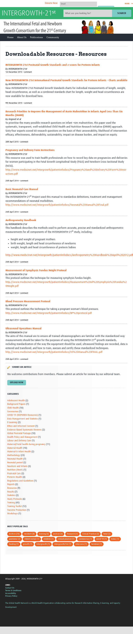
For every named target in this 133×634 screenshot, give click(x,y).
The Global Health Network (28, 3)
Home (10, 37)
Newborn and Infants (17, 466)
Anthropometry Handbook (20, 220)
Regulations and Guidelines (20, 481)
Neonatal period (15, 462)
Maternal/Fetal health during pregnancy (26, 444)
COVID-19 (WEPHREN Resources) (22, 415)
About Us (21, 37)
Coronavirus (12, 411)
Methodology (13, 455)
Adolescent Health (16, 400)
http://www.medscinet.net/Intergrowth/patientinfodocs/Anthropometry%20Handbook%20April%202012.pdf (69, 255)
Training (11, 502)
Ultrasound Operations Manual (23, 328)
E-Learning (12, 422)
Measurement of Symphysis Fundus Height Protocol (35, 270)
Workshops (12, 513)
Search (121, 13)
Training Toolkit (14, 506)
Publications (36, 37)
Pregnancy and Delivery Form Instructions (30, 150)
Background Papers (16, 404)
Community (52, 37)
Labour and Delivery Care (19, 440)
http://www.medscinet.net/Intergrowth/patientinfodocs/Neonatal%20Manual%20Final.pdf (56, 205)
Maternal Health (14, 448)
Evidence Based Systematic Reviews (24, 430)
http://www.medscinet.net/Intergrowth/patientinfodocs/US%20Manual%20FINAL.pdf (53, 352)
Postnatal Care (14, 473)
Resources (12, 488)
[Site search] (88, 13)
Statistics (11, 495)
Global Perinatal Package (19, 433)
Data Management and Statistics (22, 419)
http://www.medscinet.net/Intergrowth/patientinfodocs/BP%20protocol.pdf (48, 313)
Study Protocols (14, 499)
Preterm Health (14, 477)
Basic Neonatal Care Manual (21, 189)
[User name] (78, 4)
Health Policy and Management (22, 437)
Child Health (13, 408)
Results (10, 492)
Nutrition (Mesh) (15, 470)
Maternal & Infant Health (19, 451)
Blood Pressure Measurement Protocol (27, 301)
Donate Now (51, 3)
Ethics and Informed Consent (21, 426)
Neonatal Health (15, 459)
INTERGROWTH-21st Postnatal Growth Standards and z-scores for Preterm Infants (52, 65)
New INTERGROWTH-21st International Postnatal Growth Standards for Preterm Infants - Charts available (66, 80)
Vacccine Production (16, 510)
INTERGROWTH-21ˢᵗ (29, 13)
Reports (10, 484)
